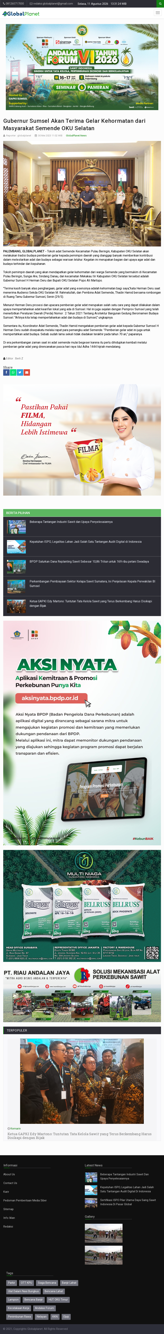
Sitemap (8, 1209)
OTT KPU (26, 1282)
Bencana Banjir (34, 1299)
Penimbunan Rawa (19, 1316)
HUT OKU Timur (58, 1299)
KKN (55, 1316)
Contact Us (10, 1183)
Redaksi (8, 1226)
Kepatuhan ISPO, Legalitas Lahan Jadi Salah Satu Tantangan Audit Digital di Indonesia (86, 541)
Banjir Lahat (69, 1282)
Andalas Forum (44, 1308)
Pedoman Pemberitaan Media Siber (25, 1200)
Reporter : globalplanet (18, 135)
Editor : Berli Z (14, 358)
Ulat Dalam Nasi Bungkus (23, 1291)
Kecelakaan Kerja (18, 1308)
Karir (6, 1191)
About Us (9, 1174)
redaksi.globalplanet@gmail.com (51, 3)
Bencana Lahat (54, 1291)
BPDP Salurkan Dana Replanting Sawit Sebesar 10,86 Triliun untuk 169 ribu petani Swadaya (89, 561)
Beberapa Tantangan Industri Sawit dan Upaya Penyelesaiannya (71, 522)
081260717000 (13, 3)
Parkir (11, 1282)
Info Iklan (9, 1218)
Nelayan (42, 1316)
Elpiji (66, 1316)
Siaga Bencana (47, 1282)
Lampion (13, 1299)
